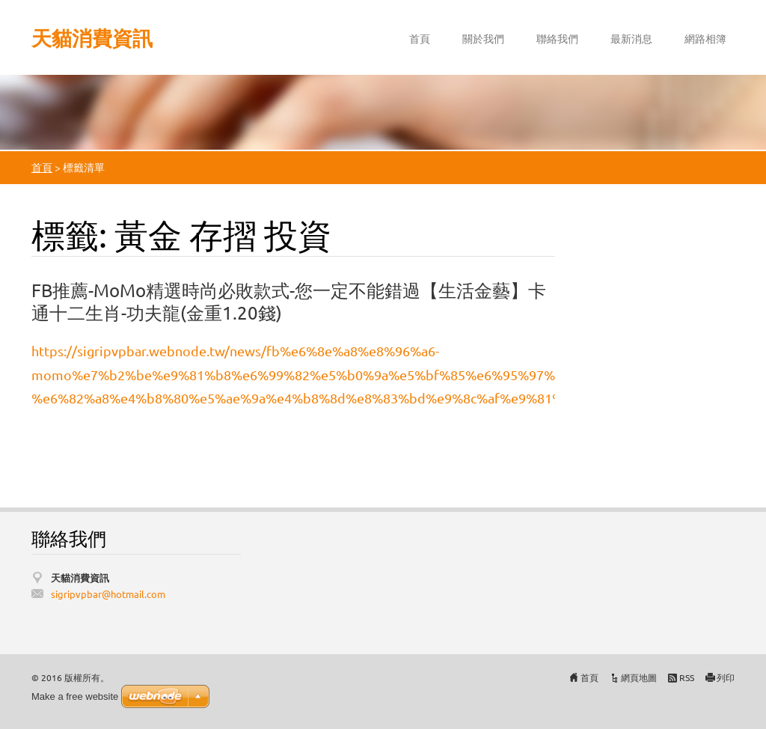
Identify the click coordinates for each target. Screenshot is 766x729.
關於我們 (483, 38)
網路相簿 (705, 38)
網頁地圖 (639, 677)
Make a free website (74, 696)
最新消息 (631, 38)
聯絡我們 (557, 38)
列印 (726, 677)
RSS (686, 677)
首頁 (419, 38)
